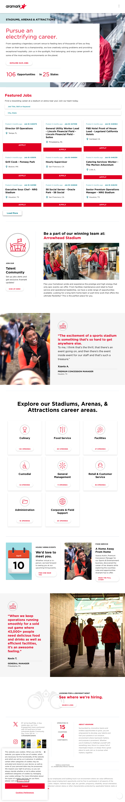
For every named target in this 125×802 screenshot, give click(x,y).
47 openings (100, 449)
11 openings (62, 485)
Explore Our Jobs (19, 63)
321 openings (62, 449)
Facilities (100, 438)
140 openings (25, 449)
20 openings (62, 521)
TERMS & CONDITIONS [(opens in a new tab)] (63, 765)
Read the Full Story (104, 579)
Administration (24, 509)
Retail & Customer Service (100, 475)
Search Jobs (67, 705)
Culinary (24, 438)
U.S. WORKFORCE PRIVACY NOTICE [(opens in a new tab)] (62, 766)
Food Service (62, 438)
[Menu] (118, 6)
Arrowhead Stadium (62, 238)
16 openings (25, 521)
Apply (22, 145)
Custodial (25, 473)
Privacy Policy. (23, 781)
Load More (12, 213)
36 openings (100, 485)
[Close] (44, 752)
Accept (25, 786)
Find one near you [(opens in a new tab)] (45, 574)
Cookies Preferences (25, 793)
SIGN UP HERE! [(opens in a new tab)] (15, 289)
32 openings (24, 485)
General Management (62, 475)
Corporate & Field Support (62, 511)
